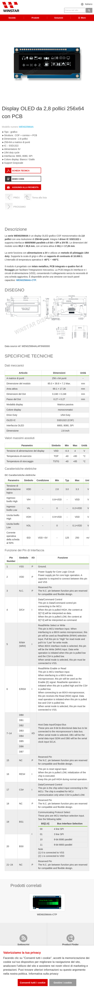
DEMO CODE (18, 179)
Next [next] (90, 63)
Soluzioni (58, 18)
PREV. (16, 197)
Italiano (88, 4)
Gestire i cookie (63, 982)
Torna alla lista (39, 197)
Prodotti (35, 18)
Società (12, 18)
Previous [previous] (3, 63)
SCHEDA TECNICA (20, 171)
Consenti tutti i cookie (33, 982)
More (82, 18)
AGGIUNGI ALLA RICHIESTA (25, 187)
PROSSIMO (19, 206)
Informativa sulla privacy (43, 973)
